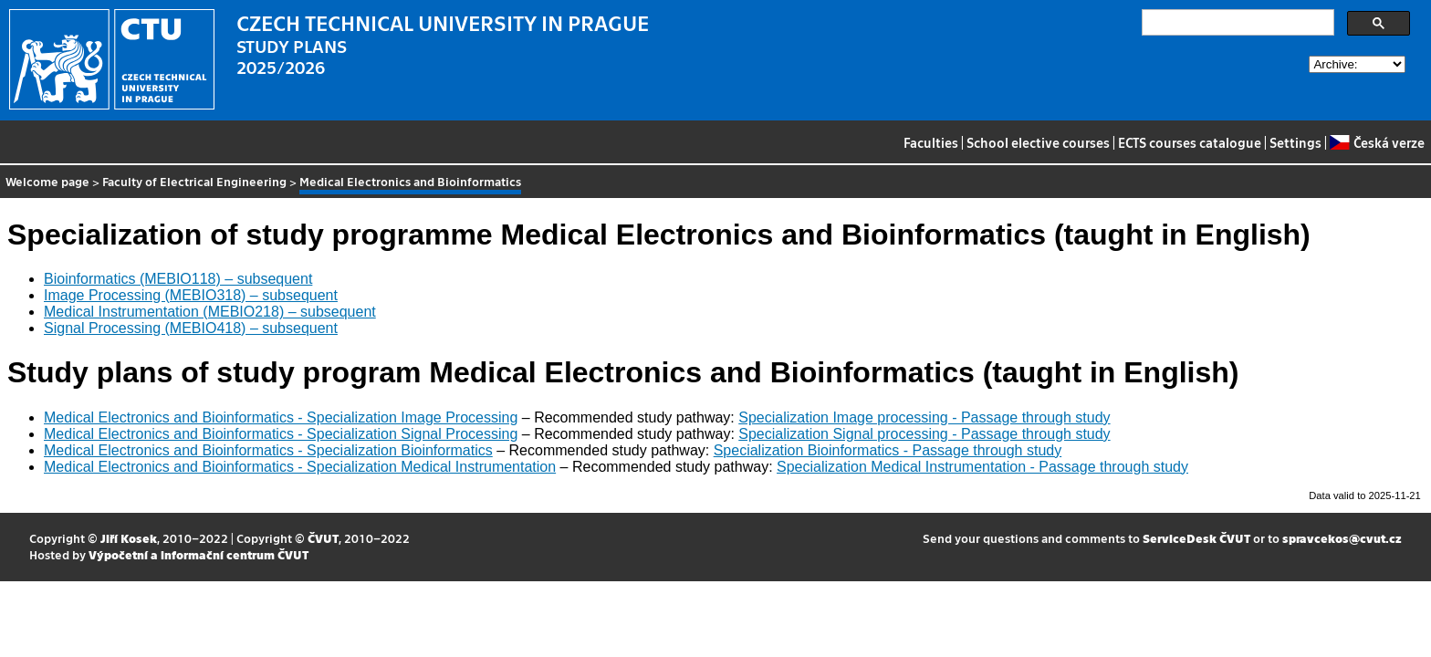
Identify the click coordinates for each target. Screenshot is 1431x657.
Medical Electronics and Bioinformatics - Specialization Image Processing (280, 417)
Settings (1295, 142)
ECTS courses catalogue (1189, 142)
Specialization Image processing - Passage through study (924, 417)
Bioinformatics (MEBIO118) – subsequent (178, 279)
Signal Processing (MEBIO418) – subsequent (191, 328)
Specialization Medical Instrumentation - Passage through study (982, 466)
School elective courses (1038, 142)
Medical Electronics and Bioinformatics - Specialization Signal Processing (280, 434)
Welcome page (47, 181)
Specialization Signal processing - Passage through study (924, 434)
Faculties (931, 142)
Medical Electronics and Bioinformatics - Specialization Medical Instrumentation (300, 466)
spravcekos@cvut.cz (1342, 538)
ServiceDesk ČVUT (1196, 538)
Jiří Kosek (128, 538)
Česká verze (1377, 142)
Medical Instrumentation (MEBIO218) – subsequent (210, 311)
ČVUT (323, 538)
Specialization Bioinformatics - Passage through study (888, 450)
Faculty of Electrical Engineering (194, 181)
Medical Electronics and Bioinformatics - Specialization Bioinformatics (268, 450)
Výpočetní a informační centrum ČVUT (198, 554)
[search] (1236, 23)
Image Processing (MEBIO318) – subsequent (191, 295)
